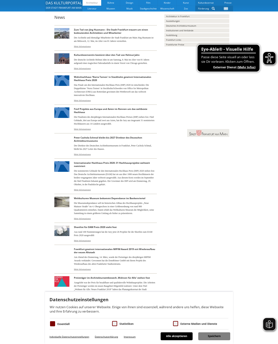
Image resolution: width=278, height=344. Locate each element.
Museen (110, 8)
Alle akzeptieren (176, 336)
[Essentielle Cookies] (52, 323)
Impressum (130, 336)
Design (129, 2)
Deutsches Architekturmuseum (181, 25)
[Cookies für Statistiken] (114, 323)
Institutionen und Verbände (179, 30)
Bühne (110, 2)
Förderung (203, 8)
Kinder (167, 2)
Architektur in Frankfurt (178, 16)
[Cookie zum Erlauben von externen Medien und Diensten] (175, 323)
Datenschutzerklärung (106, 336)
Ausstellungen (173, 21)
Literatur (91, 8)
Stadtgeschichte (148, 8)
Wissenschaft (167, 8)
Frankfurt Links (173, 39)
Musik (129, 8)
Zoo (186, 8)
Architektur (92, 2)
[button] (63, 5)
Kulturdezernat (206, 2)
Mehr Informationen (82, 46)
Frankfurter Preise (175, 44)
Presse (228, 2)
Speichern (214, 336)
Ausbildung (171, 35)
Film (148, 2)
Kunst (186, 2)
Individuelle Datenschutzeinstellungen (69, 336)
